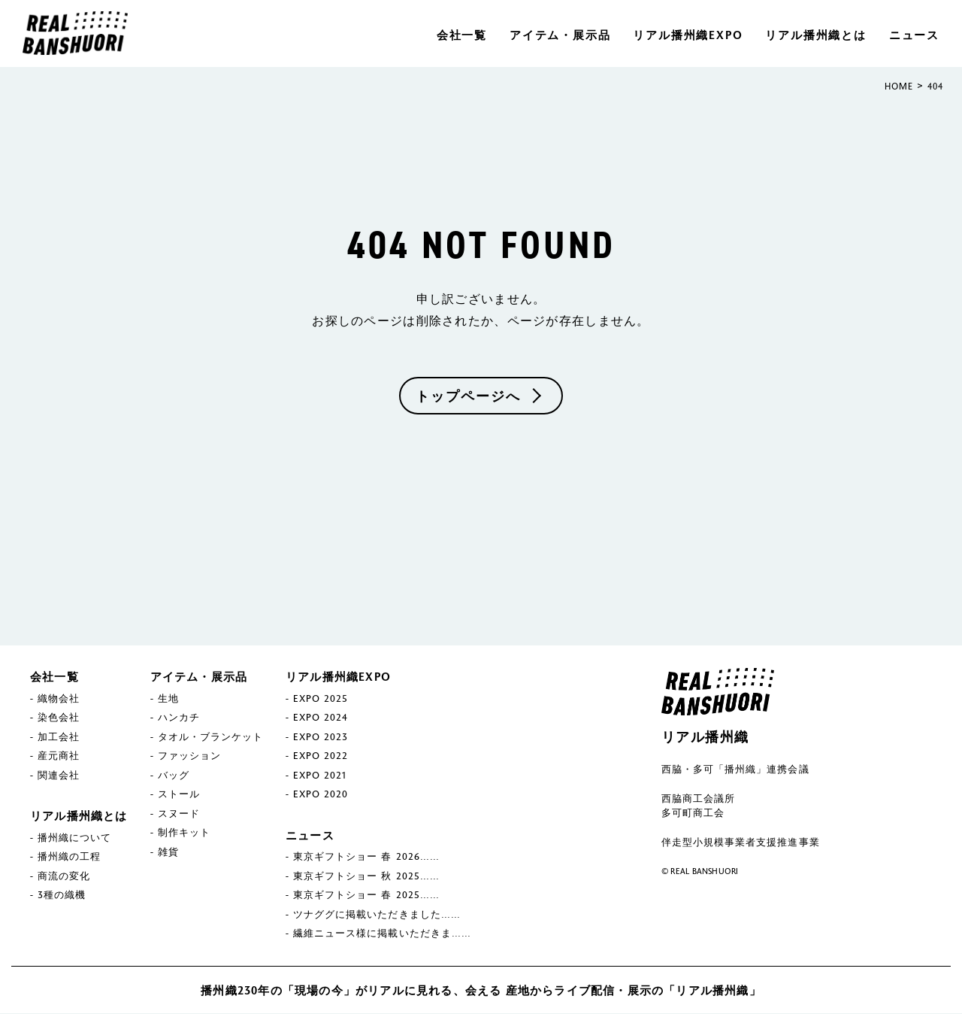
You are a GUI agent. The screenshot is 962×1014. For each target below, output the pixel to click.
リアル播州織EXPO (688, 34)
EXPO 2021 (319, 775)
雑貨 (168, 851)
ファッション (189, 756)
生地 (168, 698)
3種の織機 (62, 895)
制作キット (184, 832)
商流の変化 (64, 875)
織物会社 (59, 698)
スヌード (179, 813)
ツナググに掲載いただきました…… (377, 914)
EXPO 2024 (320, 717)
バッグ (173, 775)
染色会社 (59, 717)
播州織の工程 (69, 857)
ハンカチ (179, 717)
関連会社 (59, 775)
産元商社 (59, 756)
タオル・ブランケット (210, 736)
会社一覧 (462, 34)
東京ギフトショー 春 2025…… (366, 895)
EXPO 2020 (320, 794)
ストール (179, 794)
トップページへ (468, 396)
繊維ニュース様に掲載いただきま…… (382, 933)
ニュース (914, 34)
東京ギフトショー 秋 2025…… (366, 875)
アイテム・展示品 (560, 34)
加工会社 (59, 736)
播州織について (74, 837)
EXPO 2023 (320, 736)
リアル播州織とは (815, 34)
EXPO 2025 (320, 698)
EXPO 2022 (320, 756)
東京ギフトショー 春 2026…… (366, 857)
